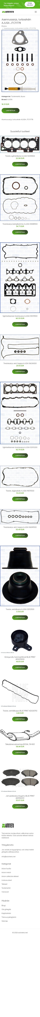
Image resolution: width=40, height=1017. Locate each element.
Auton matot (6, 872)
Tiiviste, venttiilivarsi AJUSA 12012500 (20, 609)
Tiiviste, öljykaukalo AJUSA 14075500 (20, 491)
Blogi (3, 905)
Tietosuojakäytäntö (9, 917)
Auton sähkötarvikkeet (10, 876)
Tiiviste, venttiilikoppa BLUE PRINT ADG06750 (20, 711)
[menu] (35, 11)
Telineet (4, 884)
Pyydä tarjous (30, 4)
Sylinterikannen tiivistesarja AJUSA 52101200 (20, 447)
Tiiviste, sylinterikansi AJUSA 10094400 (20, 156)
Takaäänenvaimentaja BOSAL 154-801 (20, 744)
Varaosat (5, 892)
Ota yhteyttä (6, 909)
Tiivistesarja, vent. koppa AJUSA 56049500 (20, 527)
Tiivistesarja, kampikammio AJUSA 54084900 (20, 224)
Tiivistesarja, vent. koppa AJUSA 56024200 (20, 363)
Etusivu (4, 26)
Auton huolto (6, 869)
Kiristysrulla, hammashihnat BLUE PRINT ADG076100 (20, 658)
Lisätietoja (10, 110)
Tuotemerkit (15, 96)
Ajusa (23, 96)
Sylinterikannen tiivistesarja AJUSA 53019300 (20, 316)
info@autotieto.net (8, 857)
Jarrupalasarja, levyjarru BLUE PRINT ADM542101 (20, 797)
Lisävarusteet (7, 880)
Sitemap (5, 921)
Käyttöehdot (6, 913)
